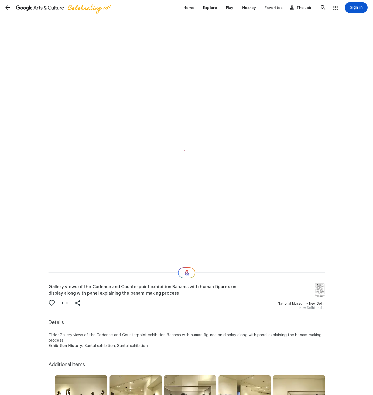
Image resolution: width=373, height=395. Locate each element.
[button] (7, 7)
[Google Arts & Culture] (63, 7)
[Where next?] (186, 272)
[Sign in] (356, 7)
